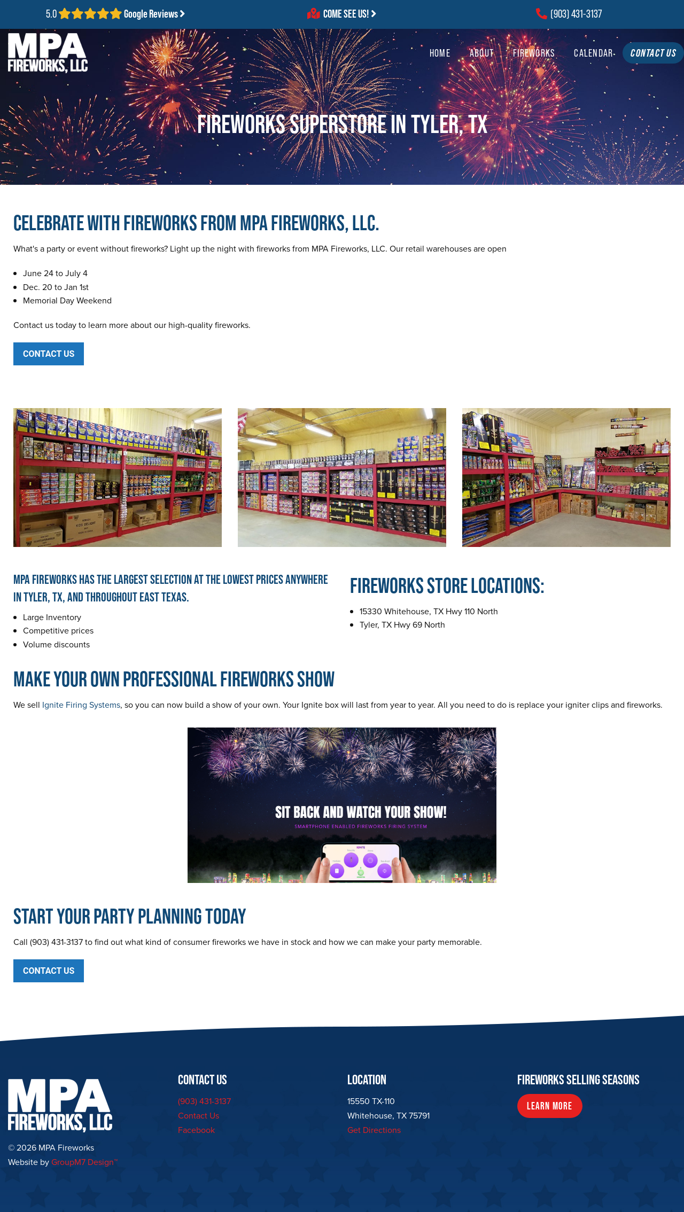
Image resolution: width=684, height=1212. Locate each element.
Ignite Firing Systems (81, 705)
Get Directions (374, 1130)
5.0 (115, 13)
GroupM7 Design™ (84, 1162)
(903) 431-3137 (569, 13)
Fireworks (512, 63)
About (460, 63)
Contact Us (198, 1115)
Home (418, 63)
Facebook (196, 1130)
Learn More (550, 1106)
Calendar (572, 63)
